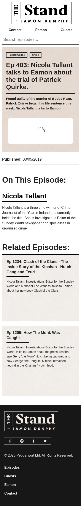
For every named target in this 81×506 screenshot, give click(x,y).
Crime (35, 55)
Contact (15, 30)
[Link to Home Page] (40, 12)
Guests (66, 30)
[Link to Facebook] (33, 441)
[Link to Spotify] (22, 441)
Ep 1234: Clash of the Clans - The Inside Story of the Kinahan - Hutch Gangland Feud (38, 266)
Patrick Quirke (17, 55)
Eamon (41, 30)
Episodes (12, 467)
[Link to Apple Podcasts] (10, 441)
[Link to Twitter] (45, 441)
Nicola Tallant (24, 196)
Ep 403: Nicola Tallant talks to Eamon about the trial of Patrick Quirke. (39, 75)
